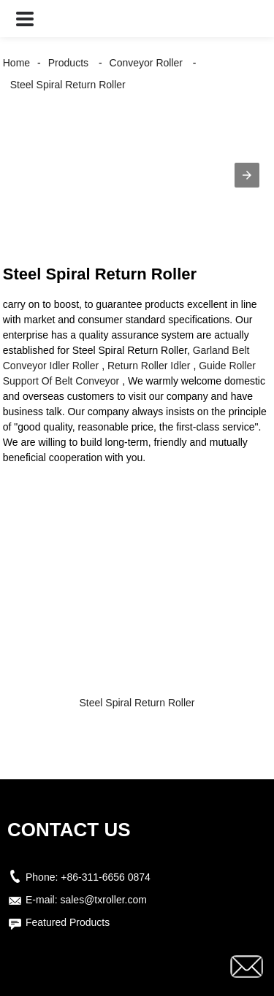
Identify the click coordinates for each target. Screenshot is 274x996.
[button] (25, 18)
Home (16, 63)
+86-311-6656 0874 (106, 877)
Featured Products (68, 922)
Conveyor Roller (146, 63)
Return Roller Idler (149, 365)
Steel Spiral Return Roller (68, 84)
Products (68, 63)
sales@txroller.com (103, 900)
